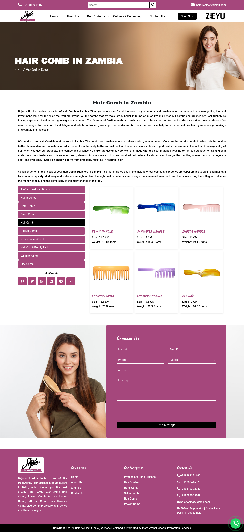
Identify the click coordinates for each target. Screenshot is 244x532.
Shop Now (187, 16)
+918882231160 (30, 5)
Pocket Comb (132, 504)
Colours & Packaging (127, 16)
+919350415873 (190, 482)
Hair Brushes (132, 482)
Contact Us (157, 16)
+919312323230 (190, 488)
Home (54, 16)
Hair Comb (130, 498)
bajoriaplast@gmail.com (211, 5)
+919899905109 (190, 495)
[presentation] (142, 410)
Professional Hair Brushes (140, 477)
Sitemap (76, 487)
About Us (72, 16)
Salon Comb (131, 493)
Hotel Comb (131, 487)
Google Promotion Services (174, 528)
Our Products (96, 16)
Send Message (166, 425)
